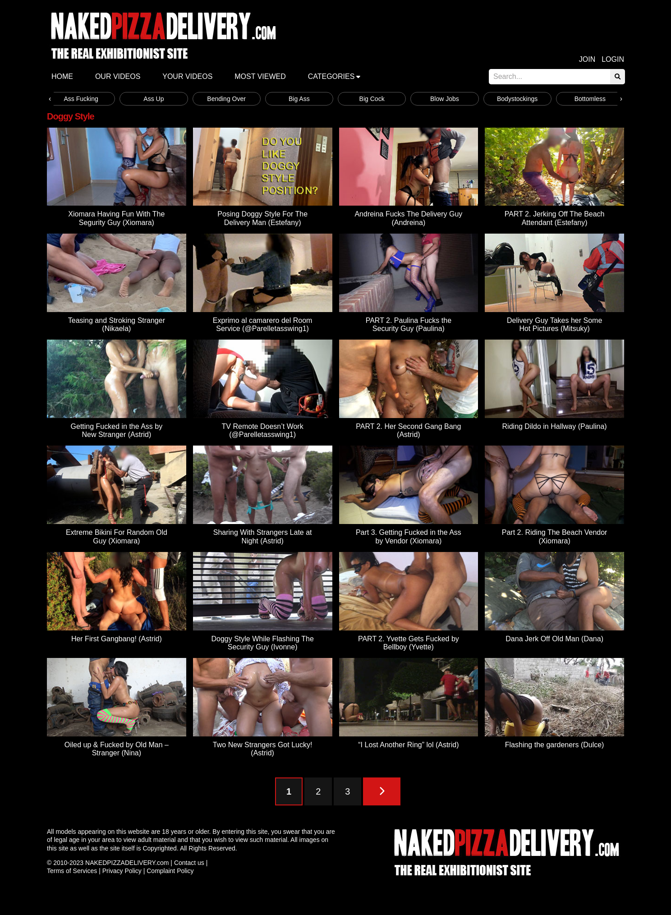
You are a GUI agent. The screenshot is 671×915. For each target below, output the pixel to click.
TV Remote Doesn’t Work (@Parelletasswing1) (262, 430)
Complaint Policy (170, 870)
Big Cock (372, 98)
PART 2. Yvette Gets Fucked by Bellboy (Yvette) (408, 643)
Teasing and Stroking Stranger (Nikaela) (116, 324)
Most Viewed (260, 76)
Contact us (189, 862)
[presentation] (49, 98)
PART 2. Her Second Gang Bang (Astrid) (408, 430)
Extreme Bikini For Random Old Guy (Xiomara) (116, 536)
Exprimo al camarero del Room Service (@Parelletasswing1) (263, 324)
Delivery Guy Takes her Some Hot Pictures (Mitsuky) (554, 324)
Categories (331, 76)
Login (613, 59)
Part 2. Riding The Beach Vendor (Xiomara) (554, 536)
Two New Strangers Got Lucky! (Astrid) (263, 749)
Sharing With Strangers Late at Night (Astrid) (262, 536)
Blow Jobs (444, 98)
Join (587, 59)
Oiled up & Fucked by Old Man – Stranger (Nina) (116, 749)
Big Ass (299, 98)
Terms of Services (72, 870)
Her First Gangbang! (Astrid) (116, 639)
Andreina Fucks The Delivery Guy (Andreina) (408, 218)
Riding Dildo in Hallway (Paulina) (554, 426)
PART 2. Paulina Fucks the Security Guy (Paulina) (408, 324)
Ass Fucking (81, 98)
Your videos (187, 76)
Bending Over (226, 98)
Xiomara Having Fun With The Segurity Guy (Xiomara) (116, 218)
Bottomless (590, 98)
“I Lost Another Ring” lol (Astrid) (408, 745)
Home (62, 76)
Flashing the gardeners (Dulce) (554, 745)
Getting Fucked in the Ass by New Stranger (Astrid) (117, 430)
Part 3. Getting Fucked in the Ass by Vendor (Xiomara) (408, 536)
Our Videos (117, 76)
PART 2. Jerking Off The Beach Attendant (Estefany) (555, 218)
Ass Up (153, 98)
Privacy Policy (122, 870)
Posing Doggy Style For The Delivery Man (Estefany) (262, 218)
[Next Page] (381, 791)
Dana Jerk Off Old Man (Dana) (554, 639)
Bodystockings (517, 98)
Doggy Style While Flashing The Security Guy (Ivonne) (262, 643)
